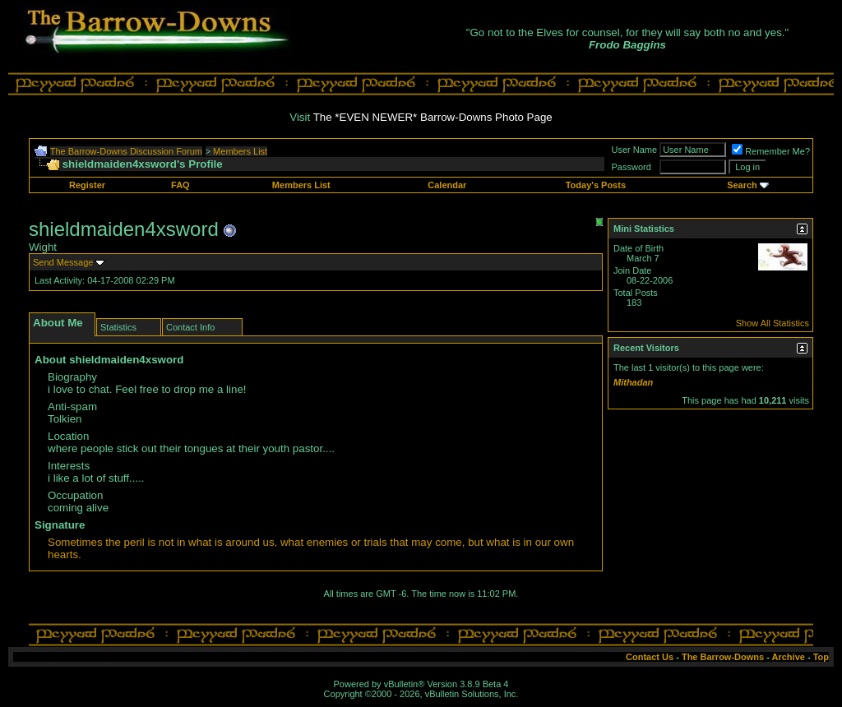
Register (87, 185)
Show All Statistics (772, 323)
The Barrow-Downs (723, 657)
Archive (788, 657)
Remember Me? (771, 151)
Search (742, 185)
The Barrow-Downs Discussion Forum (126, 151)
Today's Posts (596, 185)
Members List (240, 151)
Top (821, 657)
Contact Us (649, 657)
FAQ (180, 185)
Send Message (63, 262)
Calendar (447, 185)
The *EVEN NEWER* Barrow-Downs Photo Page (433, 117)
